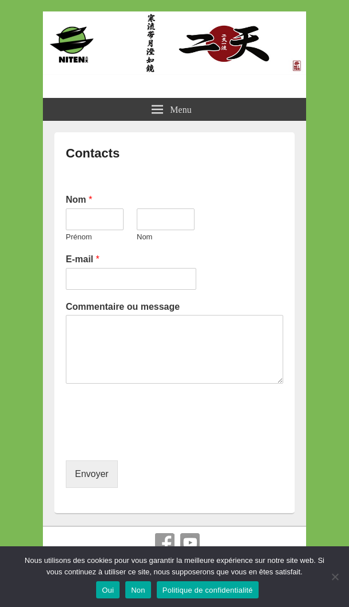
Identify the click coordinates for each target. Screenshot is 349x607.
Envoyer (92, 474)
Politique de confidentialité (207, 590)
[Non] (334, 576)
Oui (108, 590)
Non (138, 590)
